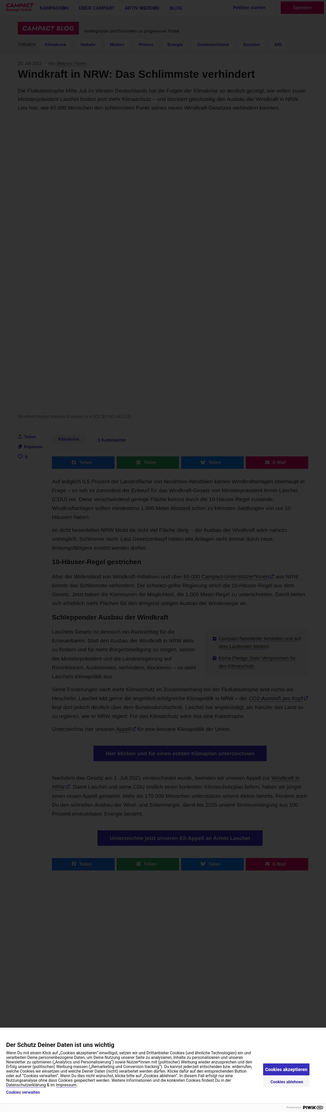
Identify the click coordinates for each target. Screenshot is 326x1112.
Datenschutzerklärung (26, 1085)
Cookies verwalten (23, 1092)
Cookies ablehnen (286, 1081)
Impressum (66, 1085)
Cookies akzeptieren (286, 1069)
